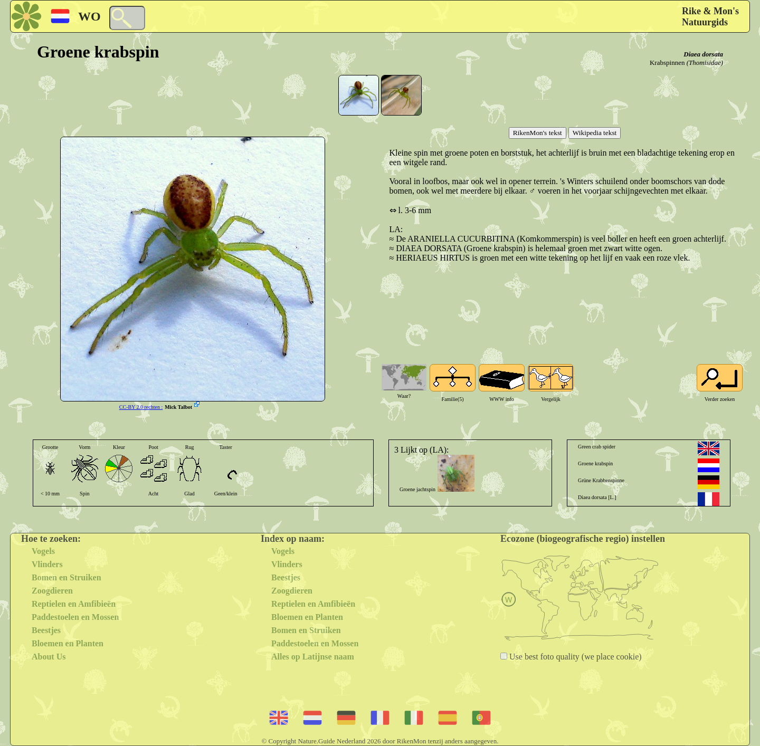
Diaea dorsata (703, 54)
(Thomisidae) (705, 62)
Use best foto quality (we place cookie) (574, 656)
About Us (48, 656)
